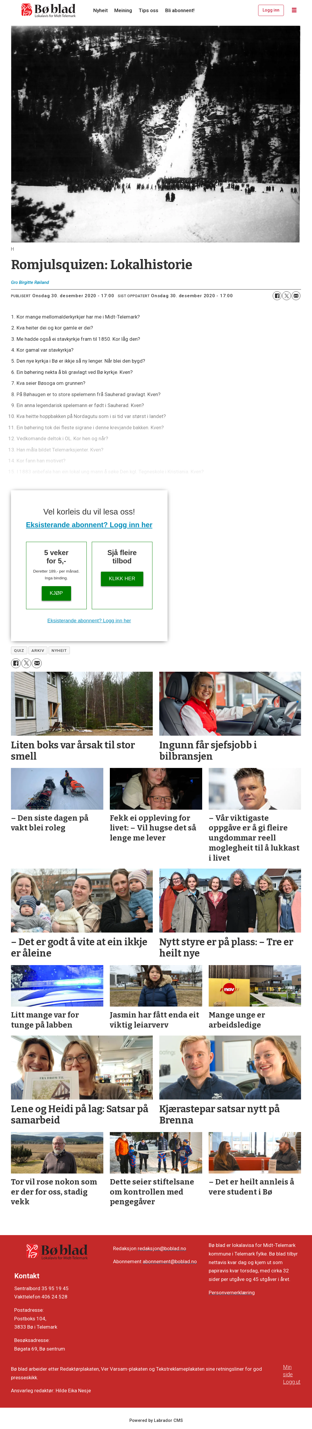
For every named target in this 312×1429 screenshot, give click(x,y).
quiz (19, 650)
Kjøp (56, 593)
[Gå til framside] (48, 10)
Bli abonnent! (179, 10)
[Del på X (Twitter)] (286, 295)
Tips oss (148, 10)
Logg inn (271, 10)
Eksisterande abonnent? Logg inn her (89, 525)
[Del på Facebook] (277, 295)
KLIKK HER (122, 578)
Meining (123, 10)
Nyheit (100, 10)
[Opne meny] (294, 10)
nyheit (59, 650)
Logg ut (291, 1382)
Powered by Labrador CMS (156, 1420)
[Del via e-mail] (296, 295)
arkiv (37, 650)
